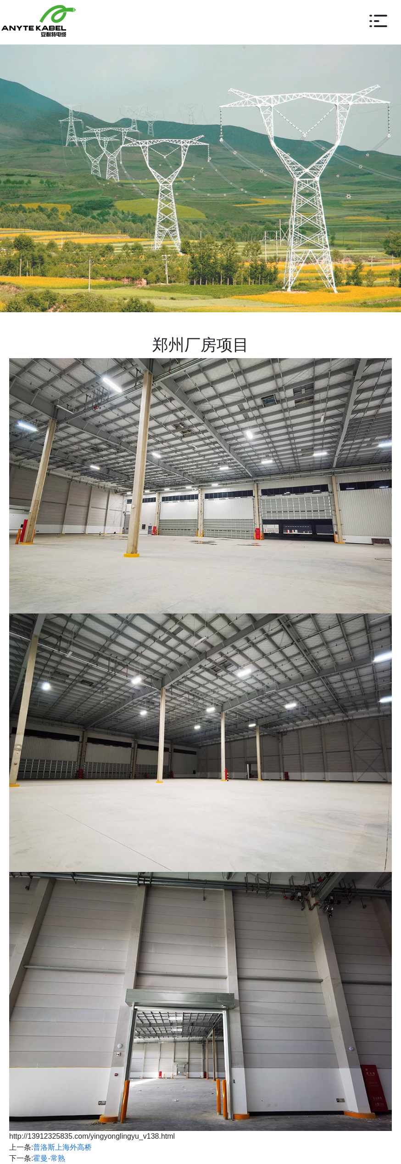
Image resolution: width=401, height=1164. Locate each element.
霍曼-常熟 (49, 1158)
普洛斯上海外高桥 (62, 1147)
